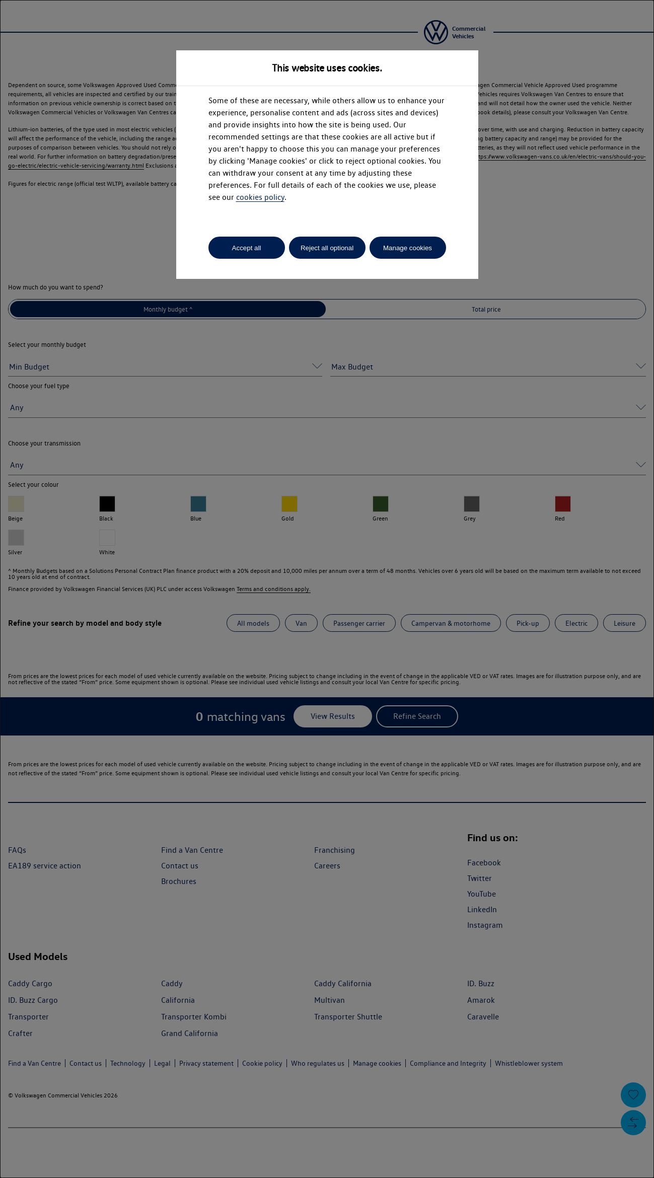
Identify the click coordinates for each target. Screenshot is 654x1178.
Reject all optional (327, 248)
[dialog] (327, 589)
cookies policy (260, 197)
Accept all (246, 248)
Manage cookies (407, 248)
